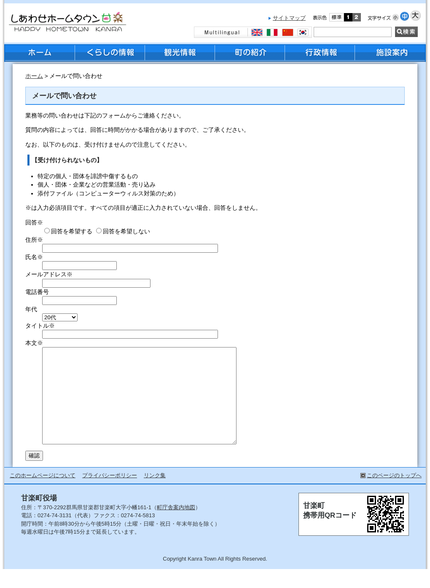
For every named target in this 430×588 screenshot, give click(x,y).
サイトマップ (289, 18)
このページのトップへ (394, 494)
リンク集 (155, 494)
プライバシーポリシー (109, 494)
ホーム (34, 76)
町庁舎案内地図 (176, 526)
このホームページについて (42, 494)
